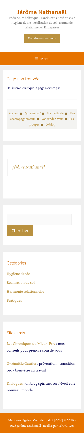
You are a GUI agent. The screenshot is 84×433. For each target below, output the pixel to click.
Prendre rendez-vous (42, 38)
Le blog (50, 124)
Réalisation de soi (21, 282)
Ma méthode (55, 113)
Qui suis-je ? (32, 113)
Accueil (13, 113)
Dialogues (15, 383)
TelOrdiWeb (66, 425)
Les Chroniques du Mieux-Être (31, 343)
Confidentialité (43, 420)
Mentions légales (19, 420)
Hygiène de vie (18, 273)
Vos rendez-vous (52, 119)
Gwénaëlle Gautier (22, 363)
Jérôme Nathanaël (42, 12)
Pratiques (14, 300)
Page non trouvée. (23, 79)
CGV (58, 420)
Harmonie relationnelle (25, 291)
